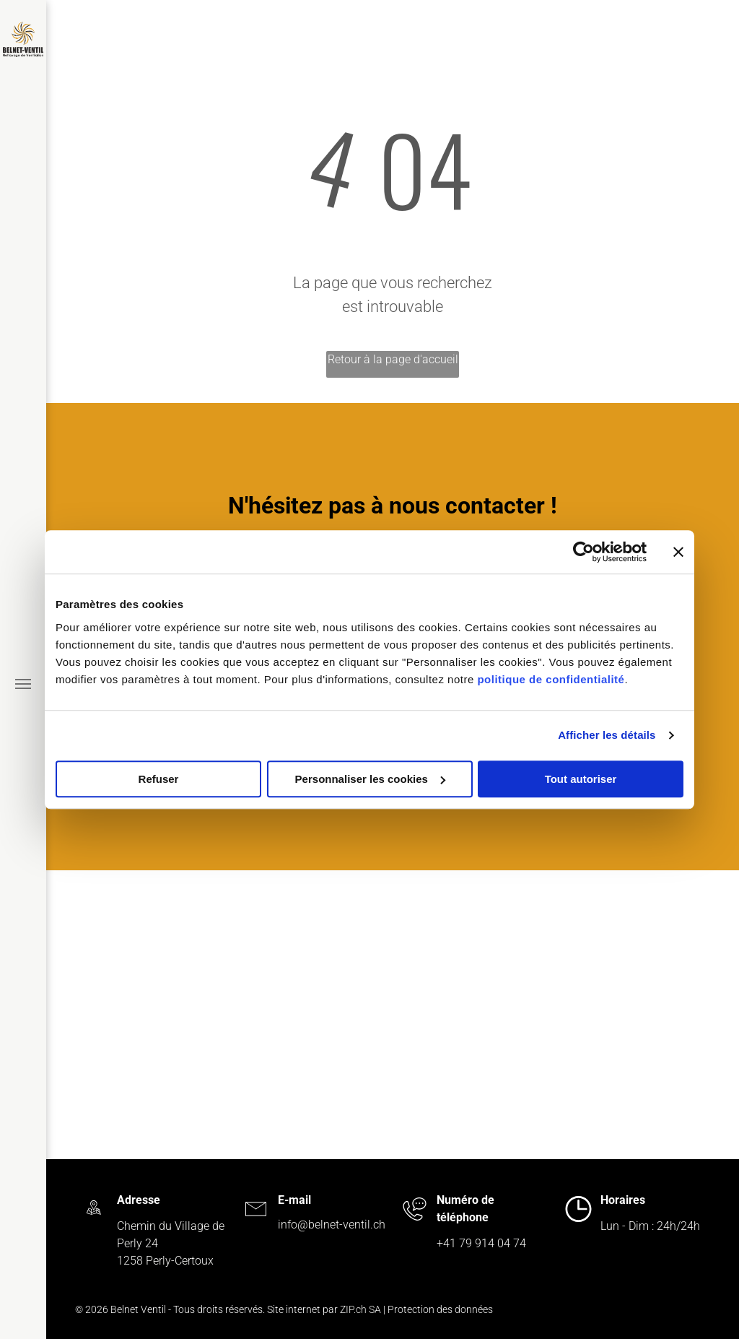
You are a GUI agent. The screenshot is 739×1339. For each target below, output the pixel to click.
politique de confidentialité (550, 679)
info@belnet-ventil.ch (331, 1224)
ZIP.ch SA (360, 1309)
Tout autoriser (581, 779)
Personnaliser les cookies (370, 779)
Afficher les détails (606, 735)
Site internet (293, 1309)
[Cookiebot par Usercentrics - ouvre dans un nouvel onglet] (583, 552)
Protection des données (440, 1309)
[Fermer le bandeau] (678, 552)
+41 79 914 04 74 (481, 1243)
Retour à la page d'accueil (393, 359)
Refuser (159, 779)
